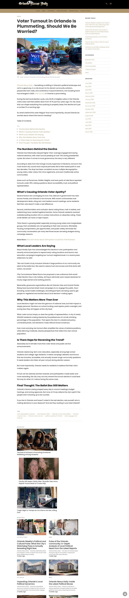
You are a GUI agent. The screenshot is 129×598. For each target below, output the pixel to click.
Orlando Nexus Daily (25, 85)
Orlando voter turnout (35, 416)
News (43, 11)
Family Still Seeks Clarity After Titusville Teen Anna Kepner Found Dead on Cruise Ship (62, 448)
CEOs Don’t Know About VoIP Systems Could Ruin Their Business (51, 239)
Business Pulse (73, 11)
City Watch (51, 11)
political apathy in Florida (53, 416)
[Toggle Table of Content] (18, 126)
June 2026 (88, 83)
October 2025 (89, 109)
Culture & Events (86, 11)
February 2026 (89, 96)
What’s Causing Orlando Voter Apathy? (34, 132)
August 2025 (89, 116)
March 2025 (89, 132)
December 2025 (90, 103)
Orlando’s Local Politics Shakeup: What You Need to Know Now (29, 579)
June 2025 (88, 122)
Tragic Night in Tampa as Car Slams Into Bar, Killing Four (31, 472)
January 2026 (89, 99)
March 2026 (89, 93)
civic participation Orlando (26, 414)
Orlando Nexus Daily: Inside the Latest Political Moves (63, 542)
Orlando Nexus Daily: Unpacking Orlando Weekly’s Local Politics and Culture (63, 579)
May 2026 (88, 86)
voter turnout (40, 93)
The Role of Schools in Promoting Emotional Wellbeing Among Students (30, 447)
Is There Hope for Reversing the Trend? (34, 140)
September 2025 (90, 112)
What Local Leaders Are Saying (31, 134)
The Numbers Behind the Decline (32, 129)
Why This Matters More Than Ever (32, 137)
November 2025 (90, 106)
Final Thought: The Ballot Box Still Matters (35, 143)
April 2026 (88, 90)
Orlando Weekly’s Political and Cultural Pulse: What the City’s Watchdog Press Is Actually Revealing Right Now (30, 505)
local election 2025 (43, 414)
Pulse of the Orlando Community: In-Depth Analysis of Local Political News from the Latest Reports (63, 505)
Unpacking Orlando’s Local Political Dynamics (29, 542)
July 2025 (88, 119)
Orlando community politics (61, 414)
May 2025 (88, 125)
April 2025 (88, 129)
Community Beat (62, 11)
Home (38, 11)
